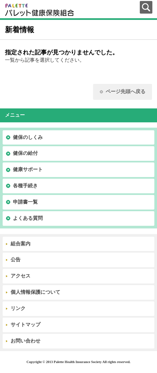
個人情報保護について (35, 292)
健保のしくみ (28, 137)
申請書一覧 (25, 202)
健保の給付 (25, 153)
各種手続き (25, 185)
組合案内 (20, 243)
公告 (16, 259)
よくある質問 (28, 218)
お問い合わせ (25, 340)
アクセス (20, 276)
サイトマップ (25, 324)
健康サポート (28, 169)
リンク (18, 308)
